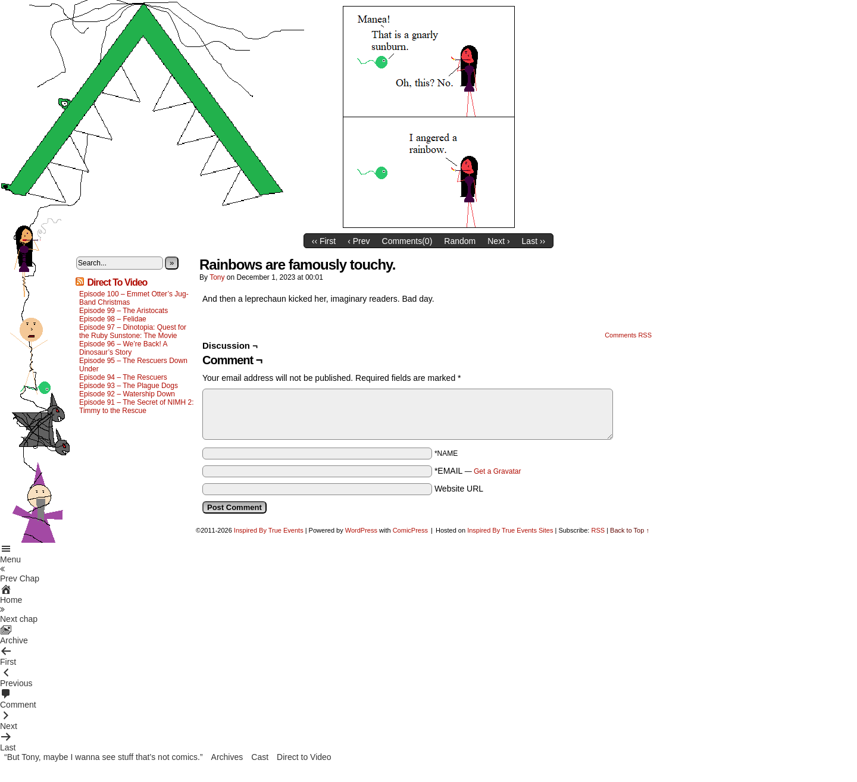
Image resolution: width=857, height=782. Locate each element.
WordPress (361, 530)
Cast (259, 757)
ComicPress (410, 530)
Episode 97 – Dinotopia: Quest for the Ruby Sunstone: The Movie (132, 331)
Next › (498, 241)
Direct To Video (117, 282)
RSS (598, 530)
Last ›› (534, 241)
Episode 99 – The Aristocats (123, 310)
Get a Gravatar (497, 471)
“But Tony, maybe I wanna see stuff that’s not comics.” (103, 757)
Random (460, 241)
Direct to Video (304, 757)
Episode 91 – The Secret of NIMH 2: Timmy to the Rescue (136, 406)
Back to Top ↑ (629, 530)
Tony (216, 277)
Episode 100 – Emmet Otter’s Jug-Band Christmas (134, 298)
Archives (227, 757)
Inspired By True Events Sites (510, 530)
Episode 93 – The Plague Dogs (128, 385)
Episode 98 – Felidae (112, 319)
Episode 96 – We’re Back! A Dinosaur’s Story (123, 348)
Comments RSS (628, 335)
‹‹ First (324, 241)
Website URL (458, 488)
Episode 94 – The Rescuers (123, 377)
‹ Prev (359, 241)
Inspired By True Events (269, 530)
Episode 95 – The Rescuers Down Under (133, 364)
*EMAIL (477, 471)
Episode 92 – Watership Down (127, 394)
